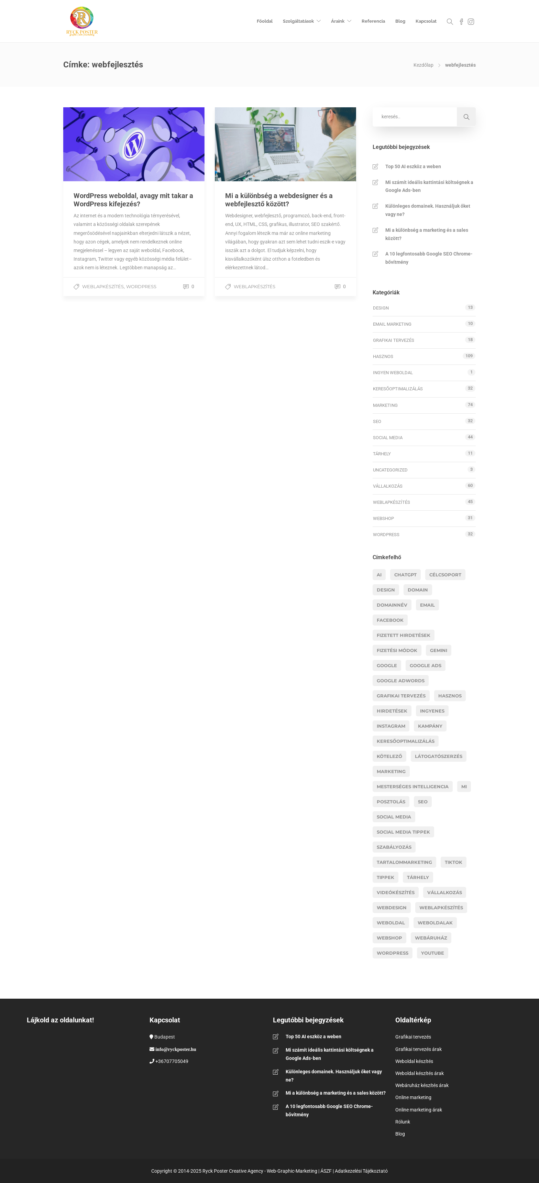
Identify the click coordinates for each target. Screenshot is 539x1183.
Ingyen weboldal (393, 372)
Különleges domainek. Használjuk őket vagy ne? (427, 210)
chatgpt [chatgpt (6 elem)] (405, 574)
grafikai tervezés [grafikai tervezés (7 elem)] (401, 695)
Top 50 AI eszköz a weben (413, 166)
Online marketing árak (418, 1110)
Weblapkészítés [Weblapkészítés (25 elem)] (441, 907)
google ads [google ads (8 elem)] (425, 665)
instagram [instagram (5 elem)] (391, 726)
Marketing (385, 405)
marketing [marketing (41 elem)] (391, 771)
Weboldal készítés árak (419, 1073)
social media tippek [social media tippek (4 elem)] (403, 832)
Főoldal (265, 21)
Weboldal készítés (414, 1061)
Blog (400, 21)
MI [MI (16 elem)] (464, 786)
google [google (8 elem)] (387, 665)
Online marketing (413, 1097)
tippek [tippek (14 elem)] (385, 877)
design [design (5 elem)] (386, 590)
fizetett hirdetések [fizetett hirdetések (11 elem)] (403, 635)
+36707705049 (171, 1061)
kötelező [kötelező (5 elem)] (389, 756)
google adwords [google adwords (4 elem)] (401, 680)
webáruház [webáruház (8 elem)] (431, 938)
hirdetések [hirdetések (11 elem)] (392, 711)
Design (381, 308)
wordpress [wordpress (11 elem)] (392, 953)
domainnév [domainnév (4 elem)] (392, 605)
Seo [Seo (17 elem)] (423, 801)
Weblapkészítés (103, 286)
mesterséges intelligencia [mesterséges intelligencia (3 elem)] (413, 786)
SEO (377, 421)
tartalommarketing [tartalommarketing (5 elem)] (404, 862)
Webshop (383, 518)
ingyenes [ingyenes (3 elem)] (432, 711)
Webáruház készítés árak (422, 1085)
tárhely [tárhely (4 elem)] (418, 877)
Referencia (373, 21)
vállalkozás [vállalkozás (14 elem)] (444, 892)
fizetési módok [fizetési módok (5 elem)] (397, 650)
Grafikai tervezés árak (418, 1049)
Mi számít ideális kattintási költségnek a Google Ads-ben (429, 186)
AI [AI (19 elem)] (379, 574)
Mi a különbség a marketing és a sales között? (426, 234)
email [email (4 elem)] (427, 605)
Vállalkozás (388, 486)
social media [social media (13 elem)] (394, 817)
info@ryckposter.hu (175, 1049)
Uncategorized (390, 470)
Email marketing (392, 324)
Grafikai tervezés (393, 340)
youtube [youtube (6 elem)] (432, 953)
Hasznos (383, 356)
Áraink (337, 21)
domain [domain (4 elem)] (418, 590)
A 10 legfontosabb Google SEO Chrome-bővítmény (429, 258)
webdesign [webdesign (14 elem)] (392, 907)
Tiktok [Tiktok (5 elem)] (453, 862)
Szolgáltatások (298, 21)
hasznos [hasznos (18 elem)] (450, 695)
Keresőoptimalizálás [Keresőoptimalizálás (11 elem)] (405, 741)
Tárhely (382, 453)
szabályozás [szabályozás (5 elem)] (394, 847)
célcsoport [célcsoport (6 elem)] (445, 574)
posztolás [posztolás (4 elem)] (391, 801)
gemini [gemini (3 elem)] (438, 650)
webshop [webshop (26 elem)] (389, 938)
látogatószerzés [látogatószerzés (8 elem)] (438, 756)
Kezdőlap (423, 65)
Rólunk (402, 1122)
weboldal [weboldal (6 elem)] (391, 922)
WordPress (141, 286)
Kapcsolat (426, 21)
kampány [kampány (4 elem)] (430, 726)
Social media (388, 437)
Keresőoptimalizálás (398, 388)
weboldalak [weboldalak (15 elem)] (435, 922)
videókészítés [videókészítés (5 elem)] (396, 892)
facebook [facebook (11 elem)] (390, 620)
